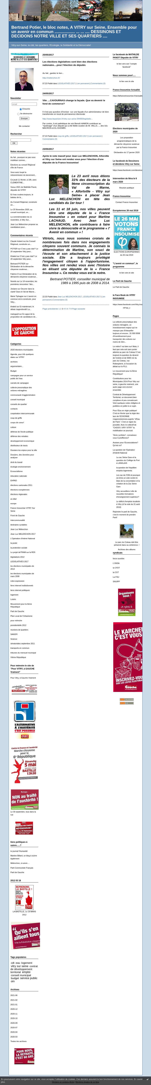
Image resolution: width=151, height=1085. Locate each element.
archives (14, 362)
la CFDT (116, 568)
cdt (12, 962)
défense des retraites (19, 436)
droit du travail (17, 462)
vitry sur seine (19, 966)
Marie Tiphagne (17, 296)
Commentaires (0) (98, 83)
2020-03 (14, 1037)
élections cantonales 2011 (21, 485)
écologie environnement (21, 467)
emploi (26, 972)
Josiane (14, 289)
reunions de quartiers (19, 630)
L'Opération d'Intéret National (23, 538)
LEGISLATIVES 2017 (19, 561)
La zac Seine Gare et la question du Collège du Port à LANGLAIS (128, 460)
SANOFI (14, 634)
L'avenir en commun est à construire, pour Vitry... (23, 299)
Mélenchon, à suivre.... (20, 863)
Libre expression (17, 581)
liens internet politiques (20, 590)
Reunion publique (126, 188)
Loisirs (13, 599)
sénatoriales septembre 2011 (23, 643)
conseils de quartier (19, 404)
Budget (14, 371)
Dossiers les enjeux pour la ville (24, 450)
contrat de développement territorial (24, 969)
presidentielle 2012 (18, 625)
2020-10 (14, 1018)
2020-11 (14, 1014)
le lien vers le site (126, 81)
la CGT (116, 572)
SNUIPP (116, 581)
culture (13, 427)
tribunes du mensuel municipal (23, 653)
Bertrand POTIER (18, 264)
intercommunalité (18, 520)
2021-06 (14, 995)
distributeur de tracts (19, 445)
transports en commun (20, 648)
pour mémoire (16, 620)
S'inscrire (25, 109)
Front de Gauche (18, 515)
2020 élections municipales (22, 350)
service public (28, 978)
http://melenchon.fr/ (51, 78)
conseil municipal (18, 399)
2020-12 (14, 1009)
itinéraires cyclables (19, 525)
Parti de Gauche (17, 611)
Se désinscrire (24, 114)
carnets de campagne (20, 383)
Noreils (13, 281)
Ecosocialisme (17, 471)
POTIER (14, 249)
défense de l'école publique (22, 432)
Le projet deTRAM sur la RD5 (23, 552)
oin (13, 981)
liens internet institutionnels (22, 585)
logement (14, 595)
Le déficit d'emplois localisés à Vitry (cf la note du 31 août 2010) (128, 504)
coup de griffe (16, 418)
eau (18, 962)
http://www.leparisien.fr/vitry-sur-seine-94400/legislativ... (68, 119)
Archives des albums (126, 549)
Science (14, 639)
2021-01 (14, 1004)
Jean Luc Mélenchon (19, 529)
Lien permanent (83, 83)
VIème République (18, 657)
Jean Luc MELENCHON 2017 (23, 534)
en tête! (14, 499)
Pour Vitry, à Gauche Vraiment (23, 678)
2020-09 (14, 1023)
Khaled (13, 256)
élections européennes (20, 490)
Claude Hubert (17, 241)
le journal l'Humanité (19, 851)
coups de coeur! (17, 422)
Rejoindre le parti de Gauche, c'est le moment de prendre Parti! (125, 514)
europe (13, 503)
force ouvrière (119, 558)
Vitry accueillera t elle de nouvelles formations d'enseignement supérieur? (127, 494)
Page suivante (78, 309)
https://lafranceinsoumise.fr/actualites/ (128, 96)
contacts (14, 409)
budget (15, 978)
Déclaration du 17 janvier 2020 (127, 152)
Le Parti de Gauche (121, 287)
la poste (14, 543)
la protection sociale (19, 548)
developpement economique (22, 441)
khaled (13, 306)
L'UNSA (116, 563)
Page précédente (50, 309)
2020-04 (14, 1032)
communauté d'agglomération (23, 395)
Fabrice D (15, 274)
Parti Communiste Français (22, 868)
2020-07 (14, 1027)
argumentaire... (17, 366)
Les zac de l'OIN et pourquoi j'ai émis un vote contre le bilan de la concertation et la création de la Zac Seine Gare (128, 481)
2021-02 (14, 1000)
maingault (15, 314)
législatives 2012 (18, 557)
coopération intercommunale (22, 413)
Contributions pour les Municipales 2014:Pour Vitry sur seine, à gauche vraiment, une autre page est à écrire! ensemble (126, 384)
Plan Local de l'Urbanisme (21, 616)
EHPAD (14, 480)
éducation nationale (19, 476)
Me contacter (24, 126)
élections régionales (19, 494)
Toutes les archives (19, 1041)
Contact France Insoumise (127, 202)
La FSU (116, 577)
